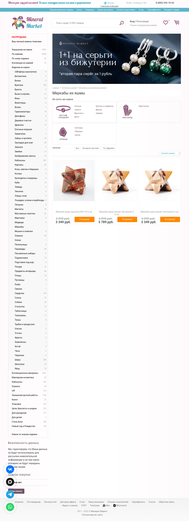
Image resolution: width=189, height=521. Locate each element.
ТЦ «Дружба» (109, 148)
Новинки (89, 10)
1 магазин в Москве (109, 6)
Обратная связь (166, 502)
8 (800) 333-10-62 (165, 2)
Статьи (152, 502)
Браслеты (79, 113)
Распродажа (19, 37)
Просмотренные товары (61, 10)
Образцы (79, 131)
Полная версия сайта (92, 515)
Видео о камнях (70, 505)
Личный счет (50, 502)
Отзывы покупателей (118, 502)
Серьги (78, 110)
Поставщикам (34, 502)
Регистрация (142, 21)
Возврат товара (171, 10)
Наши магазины (105, 10)
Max (106, 505)
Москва (110, 3)
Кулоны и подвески (104, 106)
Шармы (99, 113)
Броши (99, 110)
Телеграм (94, 505)
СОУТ (84, 505)
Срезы (77, 135)
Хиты (79, 10)
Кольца (78, 106)
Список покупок (19, 474)
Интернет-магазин (91, 148)
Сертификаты (154, 10)
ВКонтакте (120, 505)
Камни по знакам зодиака (24, 434)
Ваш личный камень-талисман (27, 41)
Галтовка (79, 128)
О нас (141, 10)
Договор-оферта (68, 502)
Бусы (77, 117)
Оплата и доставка (126, 10)
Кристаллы (144, 106)
